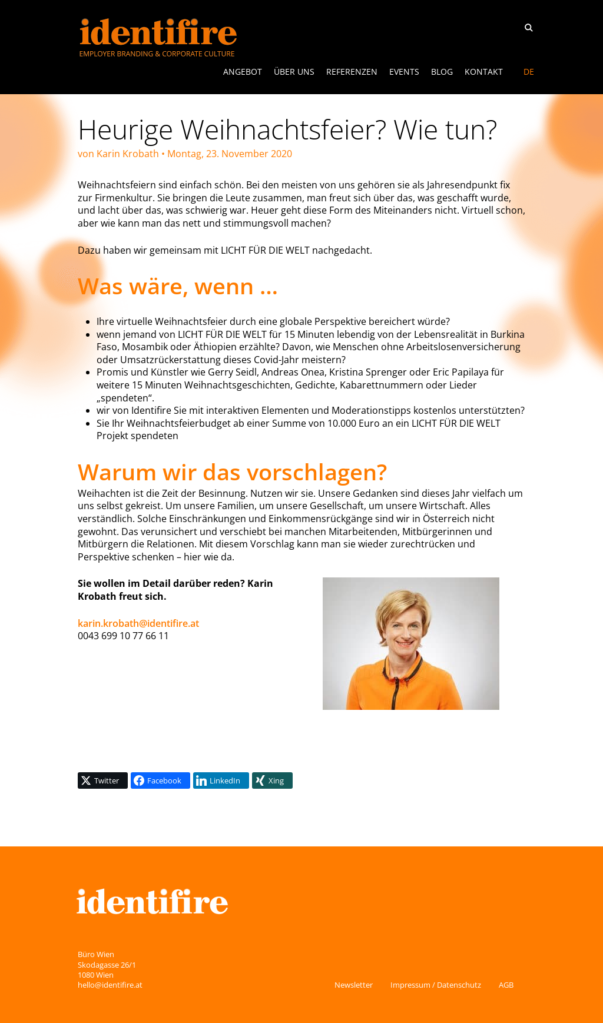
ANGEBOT (242, 71)
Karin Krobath (128, 153)
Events (404, 71)
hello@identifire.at (110, 984)
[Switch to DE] (529, 72)
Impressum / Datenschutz (435, 984)
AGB (506, 984)
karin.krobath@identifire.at (138, 623)
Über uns (294, 71)
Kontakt (484, 71)
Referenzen (351, 71)
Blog (442, 71)
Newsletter (353, 984)
